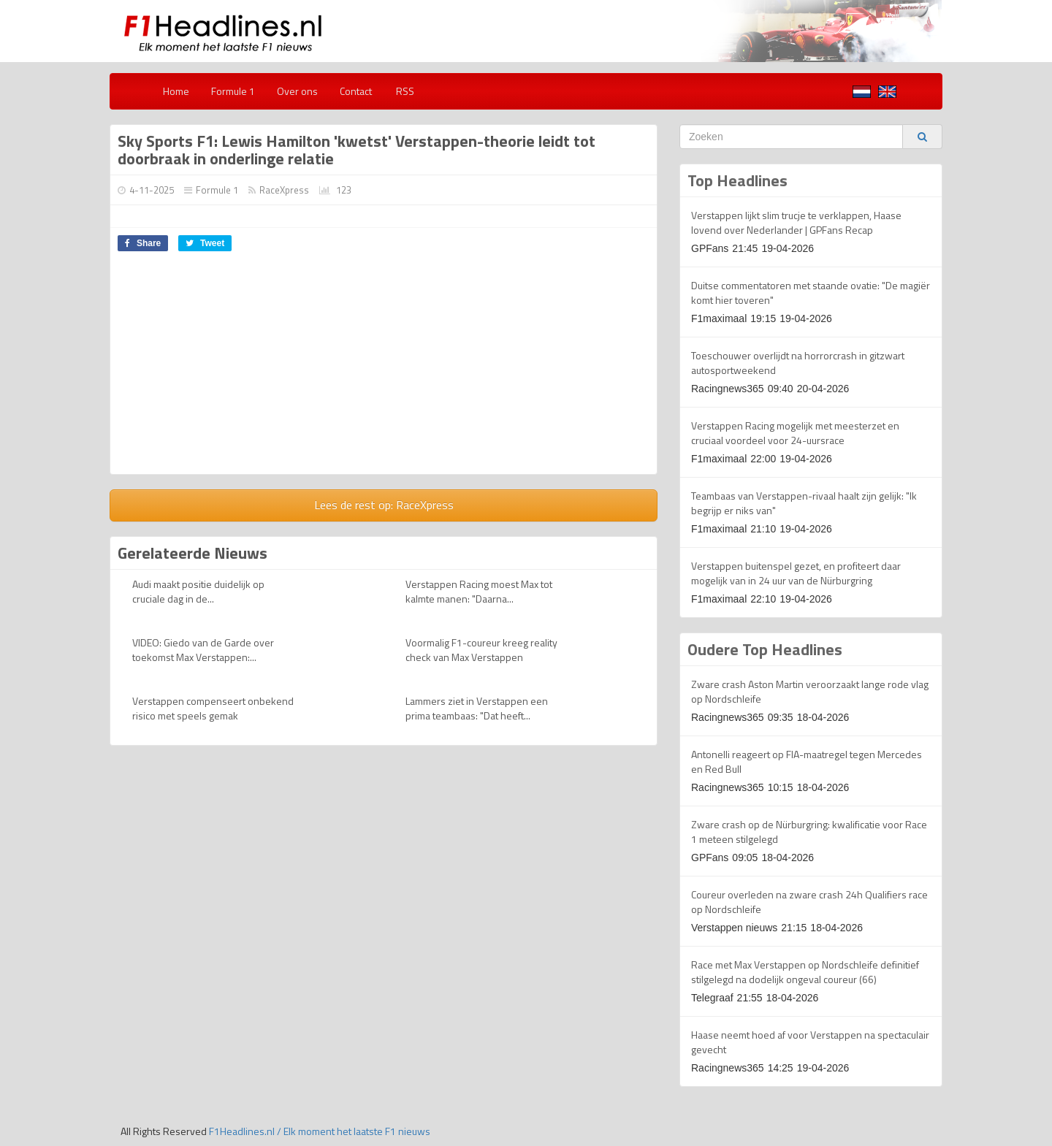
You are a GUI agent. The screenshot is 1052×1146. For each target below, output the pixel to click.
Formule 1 (233, 91)
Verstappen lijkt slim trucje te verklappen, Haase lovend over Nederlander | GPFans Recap (796, 222)
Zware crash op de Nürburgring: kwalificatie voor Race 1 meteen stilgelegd (809, 832)
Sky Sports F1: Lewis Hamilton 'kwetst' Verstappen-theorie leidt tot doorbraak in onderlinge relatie (356, 150)
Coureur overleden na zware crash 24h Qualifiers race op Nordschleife (809, 902)
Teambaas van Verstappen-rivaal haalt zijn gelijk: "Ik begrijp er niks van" (804, 503)
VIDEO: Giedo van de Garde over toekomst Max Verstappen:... (203, 650)
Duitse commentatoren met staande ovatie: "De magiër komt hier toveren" (810, 292)
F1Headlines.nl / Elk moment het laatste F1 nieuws (319, 1131)
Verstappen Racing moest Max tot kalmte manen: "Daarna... (478, 591)
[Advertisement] (233, 368)
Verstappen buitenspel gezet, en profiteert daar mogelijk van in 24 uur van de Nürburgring (796, 573)
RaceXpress (284, 190)
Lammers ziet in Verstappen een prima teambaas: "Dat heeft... (476, 708)
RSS (404, 91)
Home (176, 91)
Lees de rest (384, 504)
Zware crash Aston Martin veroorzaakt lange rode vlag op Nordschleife (810, 691)
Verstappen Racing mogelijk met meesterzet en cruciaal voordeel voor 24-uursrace (795, 433)
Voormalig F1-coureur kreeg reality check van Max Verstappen (481, 650)
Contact (356, 91)
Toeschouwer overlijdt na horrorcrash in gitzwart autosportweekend (797, 363)
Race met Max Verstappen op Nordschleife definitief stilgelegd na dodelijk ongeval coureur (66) (805, 972)
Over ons (297, 91)
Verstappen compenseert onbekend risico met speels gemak (213, 708)
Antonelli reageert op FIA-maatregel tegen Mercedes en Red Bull (806, 761)
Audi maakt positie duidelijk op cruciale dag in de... (198, 591)
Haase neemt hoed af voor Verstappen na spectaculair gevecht (810, 1042)
